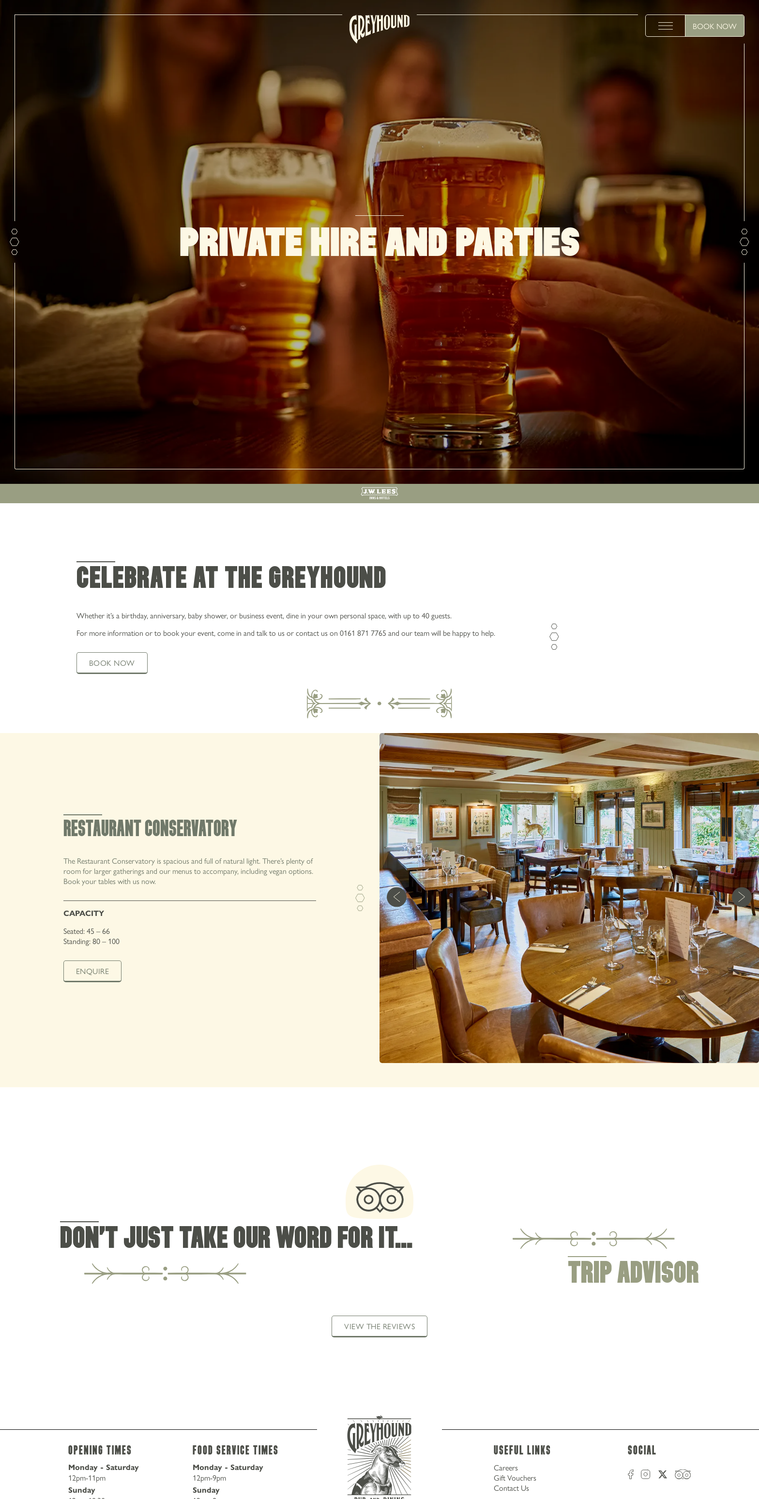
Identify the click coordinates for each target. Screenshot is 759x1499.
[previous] (397, 898)
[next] (742, 898)
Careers (506, 1467)
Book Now (715, 25)
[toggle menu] (665, 25)
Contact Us (511, 1488)
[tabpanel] (379, 910)
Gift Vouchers (515, 1477)
